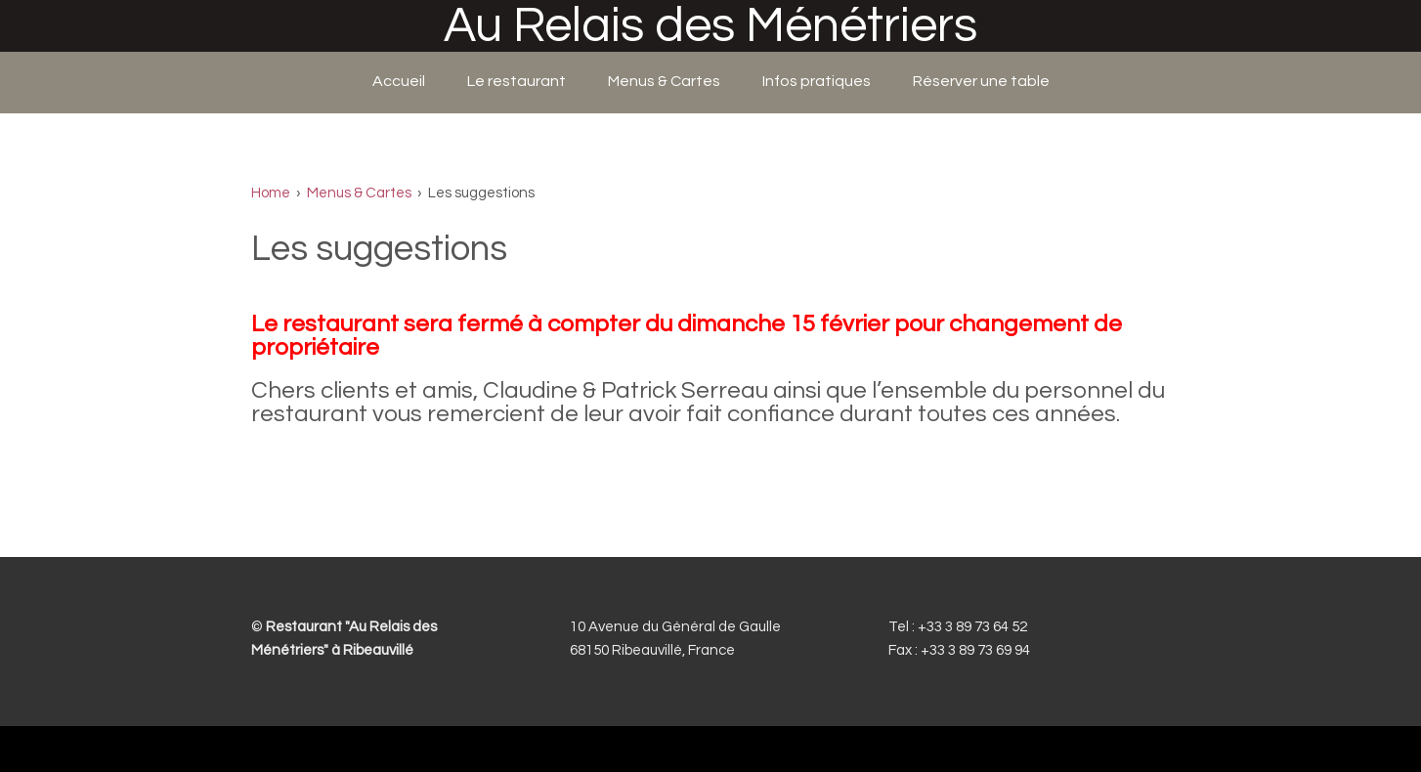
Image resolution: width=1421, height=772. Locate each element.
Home (270, 193)
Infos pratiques (816, 81)
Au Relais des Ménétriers (710, 26)
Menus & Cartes (664, 81)
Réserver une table (981, 81)
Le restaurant (516, 81)
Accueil (398, 81)
